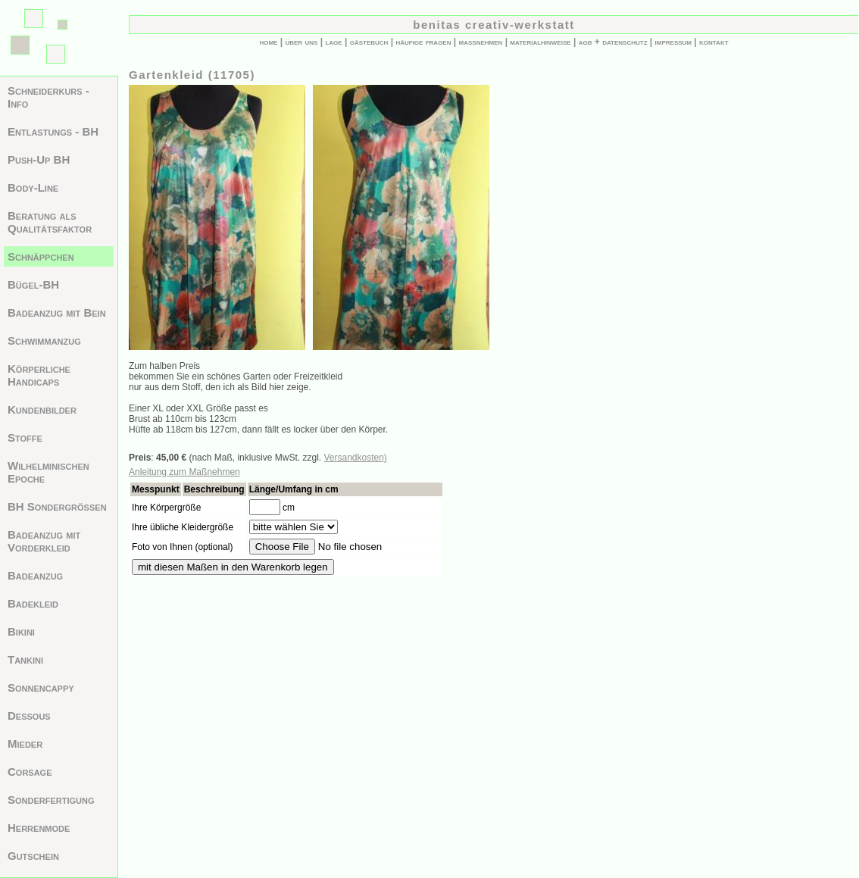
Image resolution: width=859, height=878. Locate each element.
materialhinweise (540, 41)
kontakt (714, 41)
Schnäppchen (41, 256)
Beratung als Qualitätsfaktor (50, 222)
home (268, 41)
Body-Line (33, 187)
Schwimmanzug (44, 340)
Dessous (29, 715)
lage (333, 41)
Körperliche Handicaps (39, 375)
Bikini (21, 631)
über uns (301, 41)
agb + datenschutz (613, 41)
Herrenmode (39, 827)
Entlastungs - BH (53, 131)
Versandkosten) (354, 457)
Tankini (25, 659)
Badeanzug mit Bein (57, 312)
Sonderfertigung (51, 799)
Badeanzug (35, 575)
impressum (673, 41)
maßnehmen (481, 41)
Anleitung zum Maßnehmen (184, 472)
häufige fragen (423, 41)
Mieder (25, 743)
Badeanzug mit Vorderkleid (44, 541)
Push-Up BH (39, 159)
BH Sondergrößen (57, 506)
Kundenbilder (42, 409)
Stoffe (25, 437)
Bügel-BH (33, 284)
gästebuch (369, 41)
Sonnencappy (41, 687)
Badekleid (33, 603)
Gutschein (33, 855)
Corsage (30, 771)
